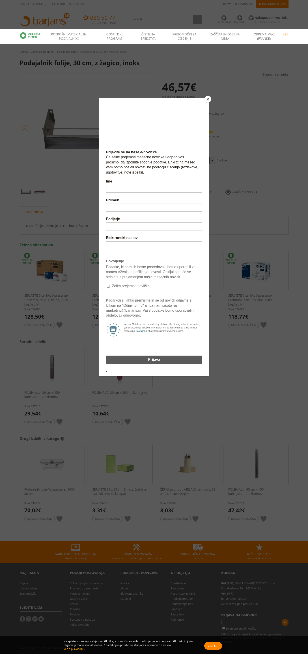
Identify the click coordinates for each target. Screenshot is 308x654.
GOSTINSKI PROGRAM (114, 36)
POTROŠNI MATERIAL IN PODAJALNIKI (68, 36)
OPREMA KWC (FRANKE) (264, 36)
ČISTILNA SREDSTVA (148, 36)
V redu (213, 646)
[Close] (208, 99)
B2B (285, 34)
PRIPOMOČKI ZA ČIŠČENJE (184, 36)
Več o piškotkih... (74, 649)
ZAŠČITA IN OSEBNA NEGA (225, 36)
